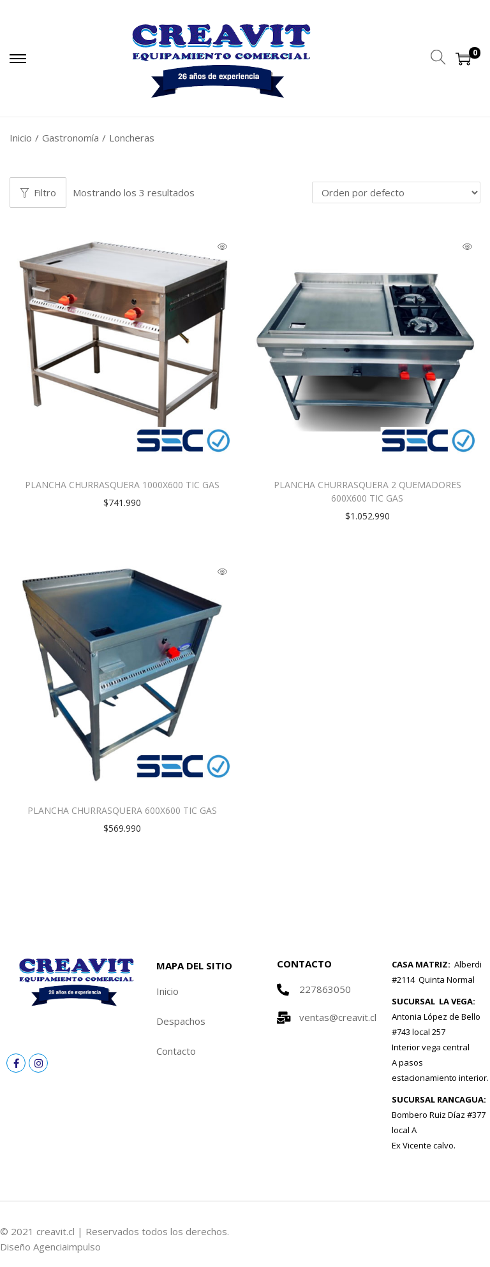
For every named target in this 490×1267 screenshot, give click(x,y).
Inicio (21, 137)
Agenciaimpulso (67, 1246)
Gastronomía (70, 137)
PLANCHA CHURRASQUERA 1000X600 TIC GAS (122, 485)
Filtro (38, 192)
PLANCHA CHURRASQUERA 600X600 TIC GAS (122, 810)
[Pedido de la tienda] (396, 192)
